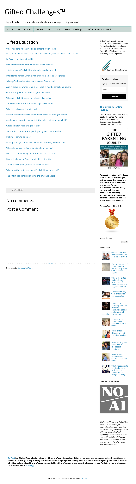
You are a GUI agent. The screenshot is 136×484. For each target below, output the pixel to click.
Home (10, 29)
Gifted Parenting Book (99, 29)
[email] (114, 89)
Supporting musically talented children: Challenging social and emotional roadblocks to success (114, 308)
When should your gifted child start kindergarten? (29, 148)
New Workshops (74, 29)
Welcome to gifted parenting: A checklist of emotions (119, 345)
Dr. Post (11, 458)
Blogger (84, 478)
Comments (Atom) (25, 268)
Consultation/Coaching (48, 29)
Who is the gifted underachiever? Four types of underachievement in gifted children (119, 282)
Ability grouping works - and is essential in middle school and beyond (39, 87)
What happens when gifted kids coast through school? (31, 48)
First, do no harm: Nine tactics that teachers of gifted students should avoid (42, 53)
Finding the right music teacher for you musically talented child (36, 142)
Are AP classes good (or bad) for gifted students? (28, 164)
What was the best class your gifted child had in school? (32, 170)
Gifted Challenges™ (35, 11)
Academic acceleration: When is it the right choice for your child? (36, 120)
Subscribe (114, 97)
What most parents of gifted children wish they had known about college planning (119, 370)
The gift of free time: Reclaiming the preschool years (30, 175)
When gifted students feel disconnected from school (119, 357)
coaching (29, 465)
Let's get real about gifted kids (20, 59)
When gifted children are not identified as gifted (119, 333)
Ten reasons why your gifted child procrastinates (118, 293)
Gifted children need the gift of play (23, 125)
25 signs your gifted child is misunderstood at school (118, 322)
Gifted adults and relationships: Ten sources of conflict (119, 254)
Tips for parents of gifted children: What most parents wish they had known (119, 268)
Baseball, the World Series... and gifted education (29, 159)
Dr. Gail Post (24, 29)
